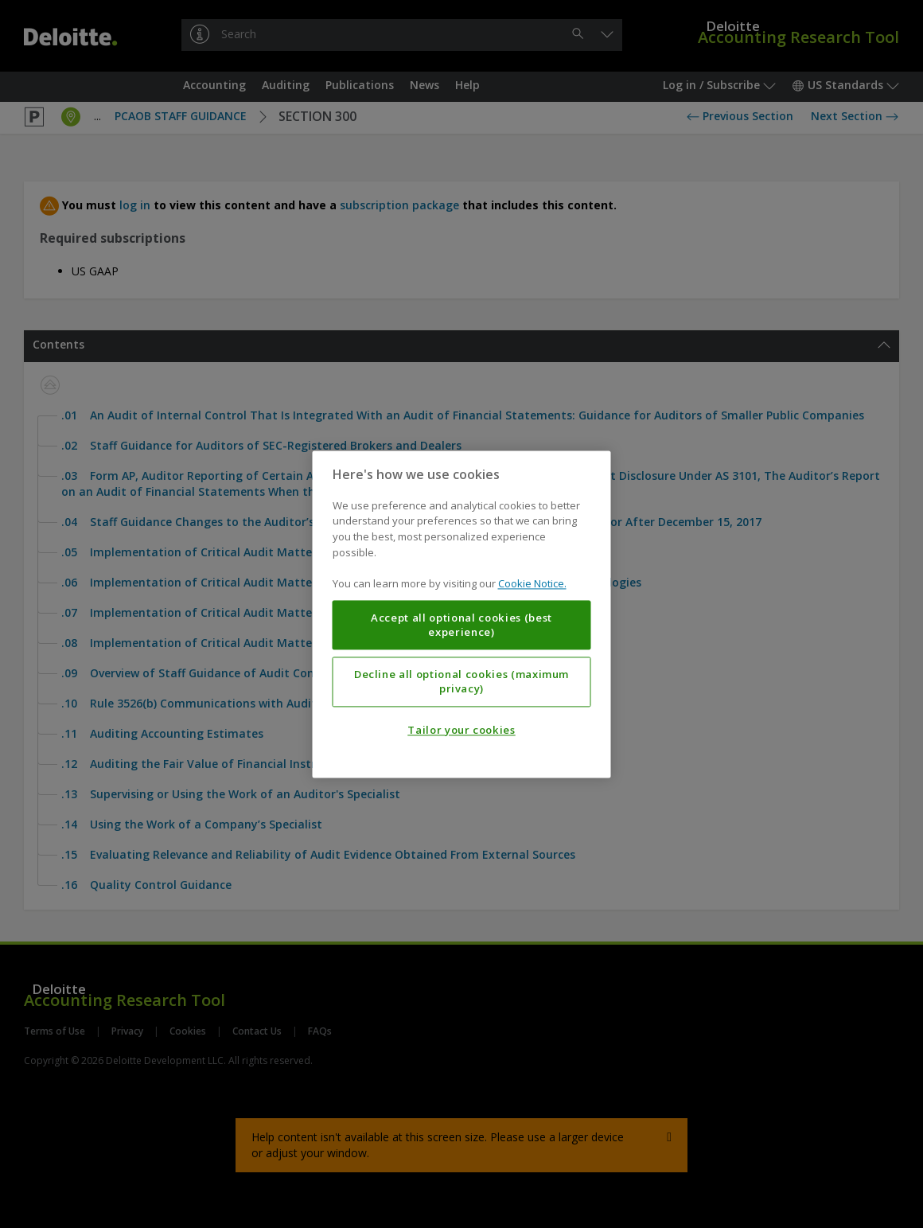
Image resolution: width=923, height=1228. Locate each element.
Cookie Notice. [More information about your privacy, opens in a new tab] (532, 583)
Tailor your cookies (461, 730)
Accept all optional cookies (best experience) (461, 624)
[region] (462, 614)
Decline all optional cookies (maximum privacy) (461, 681)
